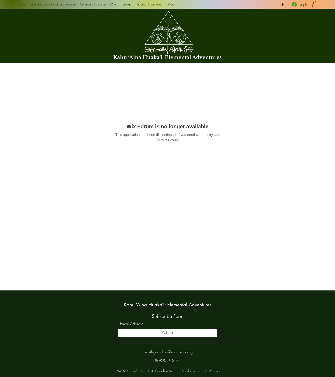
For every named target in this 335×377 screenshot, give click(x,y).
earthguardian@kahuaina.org (169, 351)
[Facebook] (283, 4)
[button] (314, 4)
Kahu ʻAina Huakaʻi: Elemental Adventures (167, 57)
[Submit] (167, 333)
